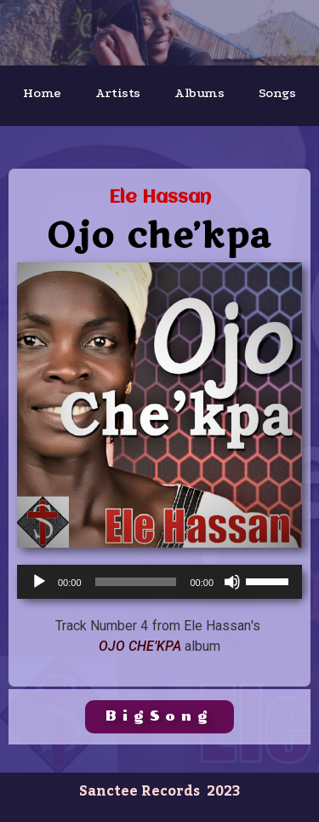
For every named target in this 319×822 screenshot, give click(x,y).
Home (41, 93)
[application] (159, 582)
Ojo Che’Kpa (140, 646)
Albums (199, 93)
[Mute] (232, 581)
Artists (117, 93)
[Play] (39, 581)
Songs (277, 93)
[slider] (136, 582)
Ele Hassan (160, 198)
